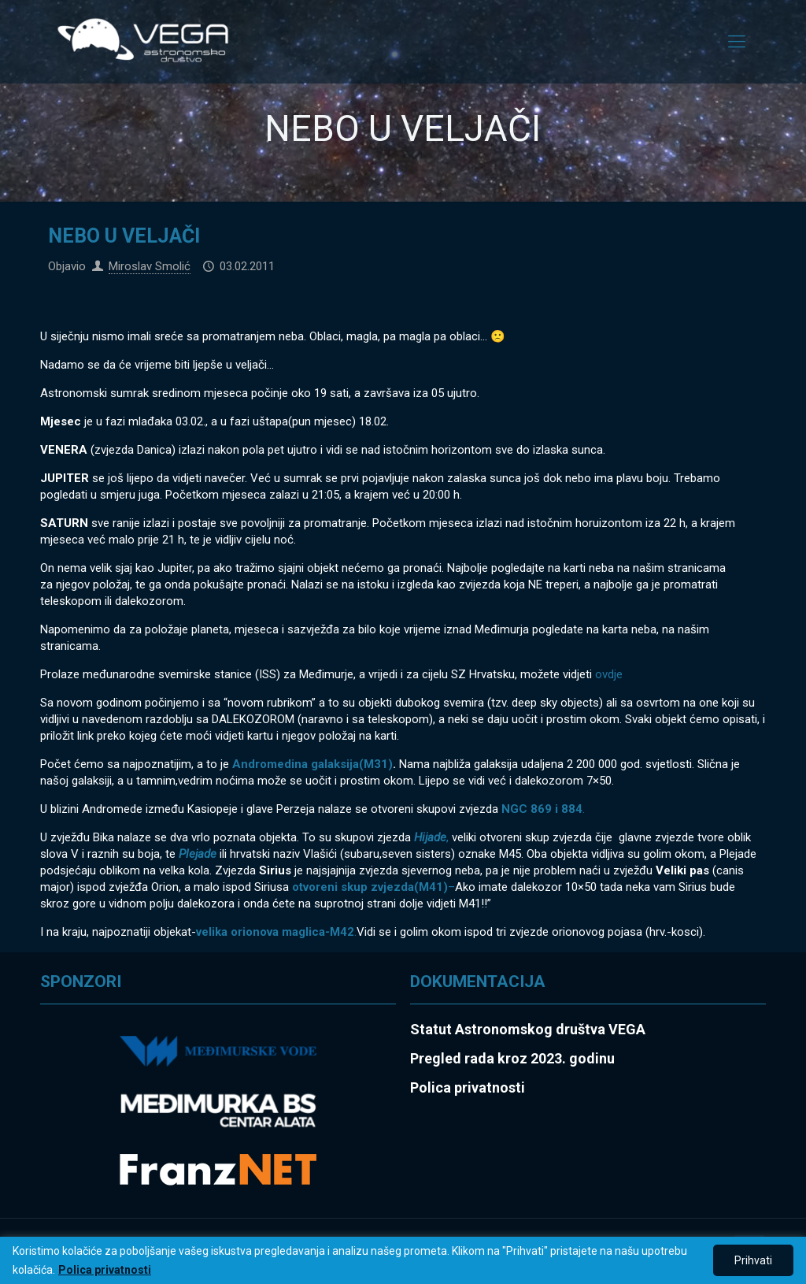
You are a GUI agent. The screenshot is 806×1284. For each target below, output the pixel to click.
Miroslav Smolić (149, 266)
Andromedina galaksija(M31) (312, 764)
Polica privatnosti (104, 1270)
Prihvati (753, 1260)
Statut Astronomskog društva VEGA (527, 1029)
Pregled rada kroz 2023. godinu (512, 1058)
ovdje (607, 674)
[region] (403, 1260)
